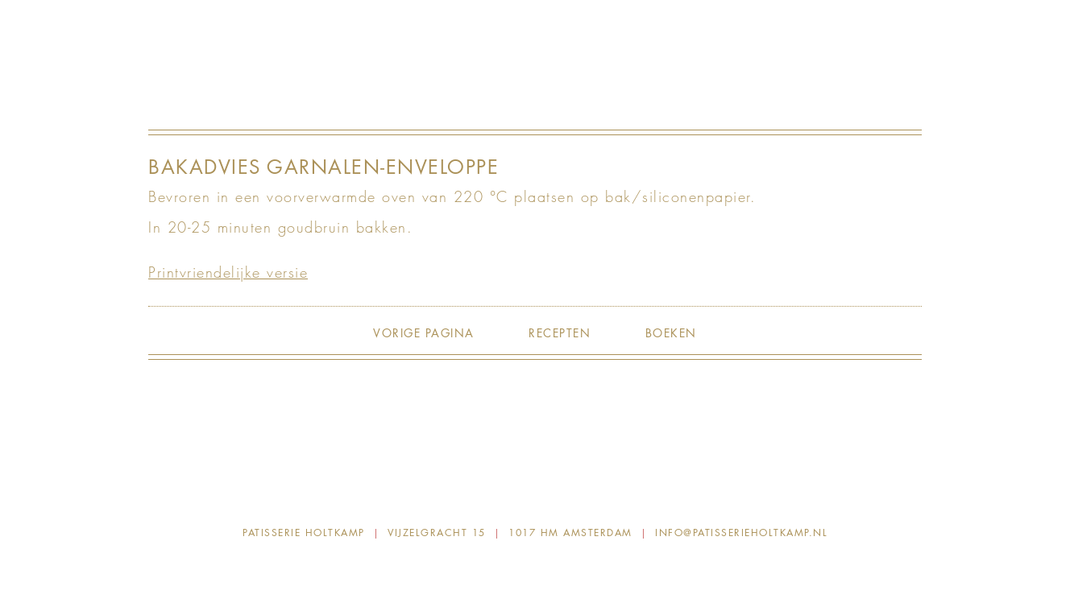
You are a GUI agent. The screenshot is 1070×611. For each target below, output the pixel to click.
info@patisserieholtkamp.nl (741, 532)
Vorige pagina (424, 333)
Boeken (671, 333)
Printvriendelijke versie (228, 272)
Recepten (560, 333)
